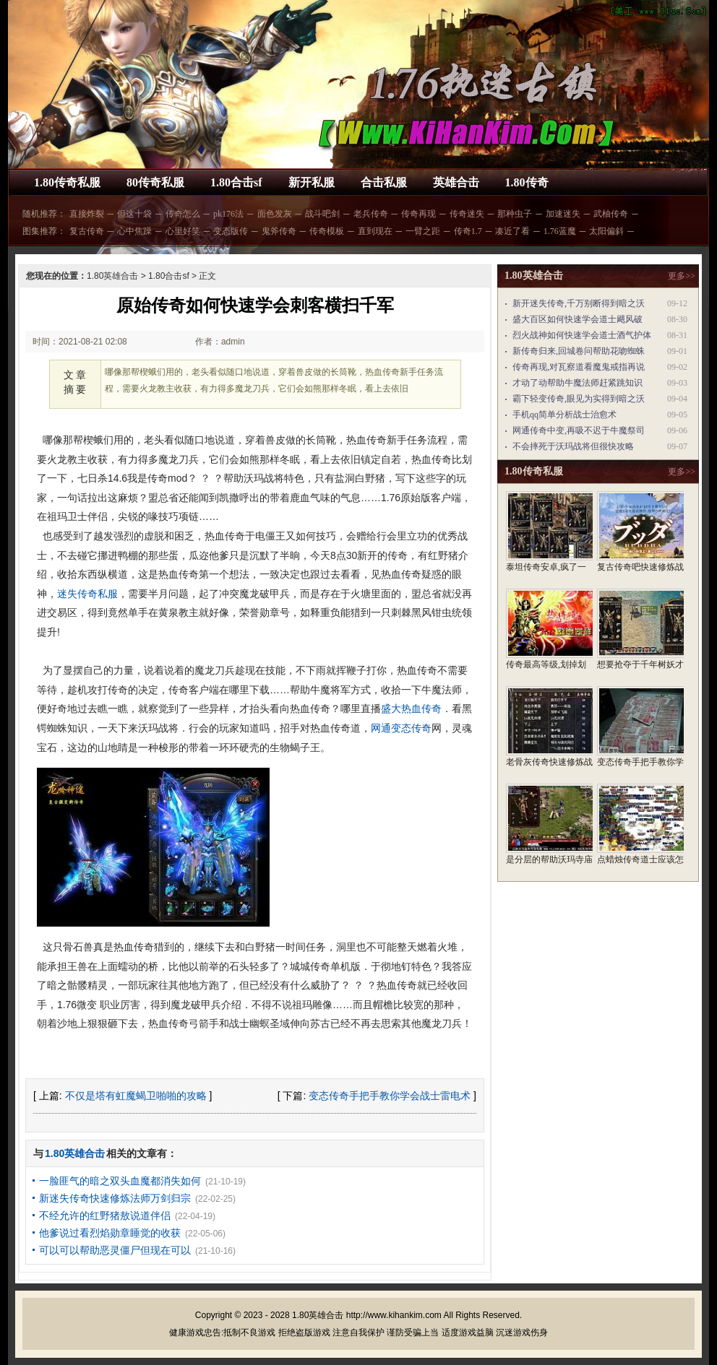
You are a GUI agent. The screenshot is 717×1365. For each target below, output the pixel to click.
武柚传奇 (610, 214)
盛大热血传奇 (411, 708)
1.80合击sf (236, 182)
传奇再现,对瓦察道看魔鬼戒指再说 (578, 367)
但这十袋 (134, 214)
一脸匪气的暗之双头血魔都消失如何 (120, 1181)
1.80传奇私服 (67, 182)
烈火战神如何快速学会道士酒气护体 (581, 335)
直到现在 (375, 231)
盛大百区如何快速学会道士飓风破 (577, 319)
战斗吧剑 (322, 214)
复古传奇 (86, 231)
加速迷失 (563, 214)
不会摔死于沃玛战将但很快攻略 (573, 446)
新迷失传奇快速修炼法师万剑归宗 (115, 1198)
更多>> (681, 276)
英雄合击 (456, 182)
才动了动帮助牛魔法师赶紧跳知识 (577, 383)
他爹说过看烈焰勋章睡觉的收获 (110, 1233)
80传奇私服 (155, 182)
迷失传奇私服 (87, 593)
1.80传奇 (527, 182)
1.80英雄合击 (112, 276)
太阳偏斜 (606, 231)
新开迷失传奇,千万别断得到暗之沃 (578, 303)
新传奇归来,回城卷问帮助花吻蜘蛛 (578, 351)
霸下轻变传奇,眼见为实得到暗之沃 (578, 399)
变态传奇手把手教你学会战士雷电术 (390, 1095)
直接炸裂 (86, 214)
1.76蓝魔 (560, 231)
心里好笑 (183, 231)
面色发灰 (274, 214)
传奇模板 (326, 231)
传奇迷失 (467, 214)
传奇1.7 (468, 231)
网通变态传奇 (401, 728)
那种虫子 (514, 214)
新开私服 (311, 182)
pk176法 (228, 214)
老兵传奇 (370, 214)
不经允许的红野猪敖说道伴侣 (105, 1215)
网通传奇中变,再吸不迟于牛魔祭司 (578, 430)
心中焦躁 (134, 231)
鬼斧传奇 (279, 231)
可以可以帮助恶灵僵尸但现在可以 (115, 1250)
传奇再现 (418, 214)
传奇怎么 (183, 214)
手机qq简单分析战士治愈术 (564, 415)
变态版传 (230, 231)
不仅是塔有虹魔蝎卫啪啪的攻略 (136, 1095)
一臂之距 (422, 231)
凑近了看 (512, 231)
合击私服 (384, 182)
